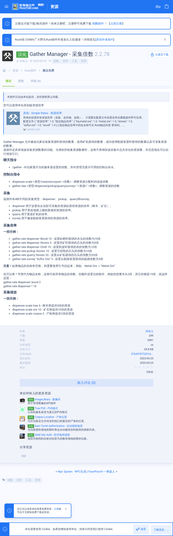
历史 (21, 81)
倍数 (56, 61)
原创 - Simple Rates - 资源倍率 (42, 113)
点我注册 (116, 23)
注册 (56, 508)
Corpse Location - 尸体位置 (47, 417)
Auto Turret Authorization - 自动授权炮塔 (55, 426)
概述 (8, 81)
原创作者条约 (104, 39)
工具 (74, 61)
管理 (83, 61)
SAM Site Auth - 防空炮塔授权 (49, 434)
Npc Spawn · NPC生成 (72, 471)
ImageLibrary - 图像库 (44, 399)
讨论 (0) (36, 81)
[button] (6, 7)
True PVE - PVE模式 (43, 408)
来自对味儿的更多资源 (35, 393)
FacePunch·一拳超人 (102, 471)
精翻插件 (98, 23)
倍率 (65, 61)
